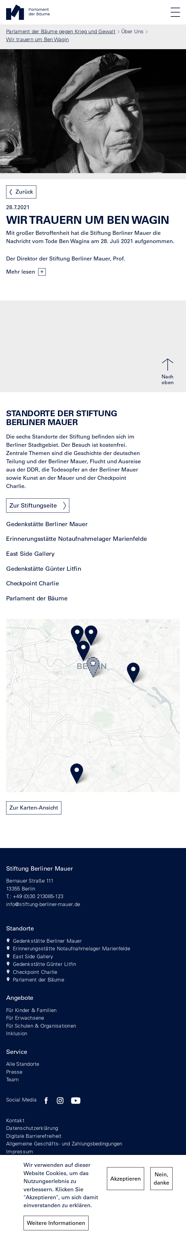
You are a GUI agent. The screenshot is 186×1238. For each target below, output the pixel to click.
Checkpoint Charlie (32, 583)
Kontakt (15, 1120)
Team (12, 1079)
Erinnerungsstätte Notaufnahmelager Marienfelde (76, 538)
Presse (14, 1072)
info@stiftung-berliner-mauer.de (43, 904)
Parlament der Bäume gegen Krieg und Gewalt (60, 31)
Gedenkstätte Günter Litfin (43, 568)
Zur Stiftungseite (33, 505)
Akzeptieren (125, 1182)
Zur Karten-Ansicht (33, 807)
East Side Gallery (30, 553)
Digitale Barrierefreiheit (34, 1136)
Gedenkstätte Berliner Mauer (46, 524)
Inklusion (16, 1033)
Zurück (24, 191)
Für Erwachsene (25, 1017)
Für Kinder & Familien (31, 1010)
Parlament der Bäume (36, 598)
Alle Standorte (22, 1064)
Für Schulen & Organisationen (41, 1025)
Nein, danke (161, 1182)
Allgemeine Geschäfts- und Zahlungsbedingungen (64, 1143)
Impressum (19, 1151)
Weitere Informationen (56, 1226)
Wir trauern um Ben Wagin (37, 39)
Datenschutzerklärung (32, 1128)
